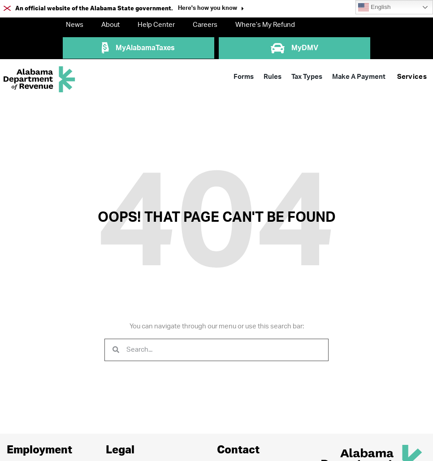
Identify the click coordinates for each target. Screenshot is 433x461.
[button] (211, 9)
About (110, 25)
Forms (244, 76)
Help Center (156, 25)
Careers (205, 25)
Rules (272, 76)
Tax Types (306, 76)
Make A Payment (358, 76)
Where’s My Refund (265, 25)
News (74, 25)
